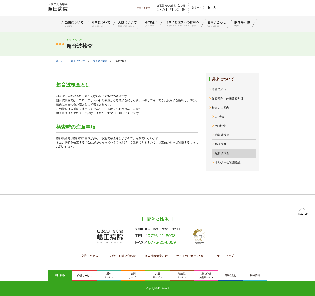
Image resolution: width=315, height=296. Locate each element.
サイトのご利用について (192, 255)
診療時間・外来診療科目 (227, 98)
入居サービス (157, 275)
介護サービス (84, 275)
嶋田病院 (60, 275)
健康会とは (231, 275)
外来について (78, 61)
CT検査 (220, 116)
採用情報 (255, 275)
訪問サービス (133, 275)
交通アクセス (143, 7)
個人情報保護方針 (156, 255)
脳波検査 (220, 144)
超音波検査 (222, 153)
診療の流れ (219, 89)
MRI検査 (220, 125)
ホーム (59, 61)
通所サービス (109, 275)
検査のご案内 (100, 61)
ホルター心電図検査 (228, 162)
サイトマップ (225, 255)
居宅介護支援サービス (206, 275)
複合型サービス (182, 275)
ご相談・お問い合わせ (121, 255)
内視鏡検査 (222, 135)
